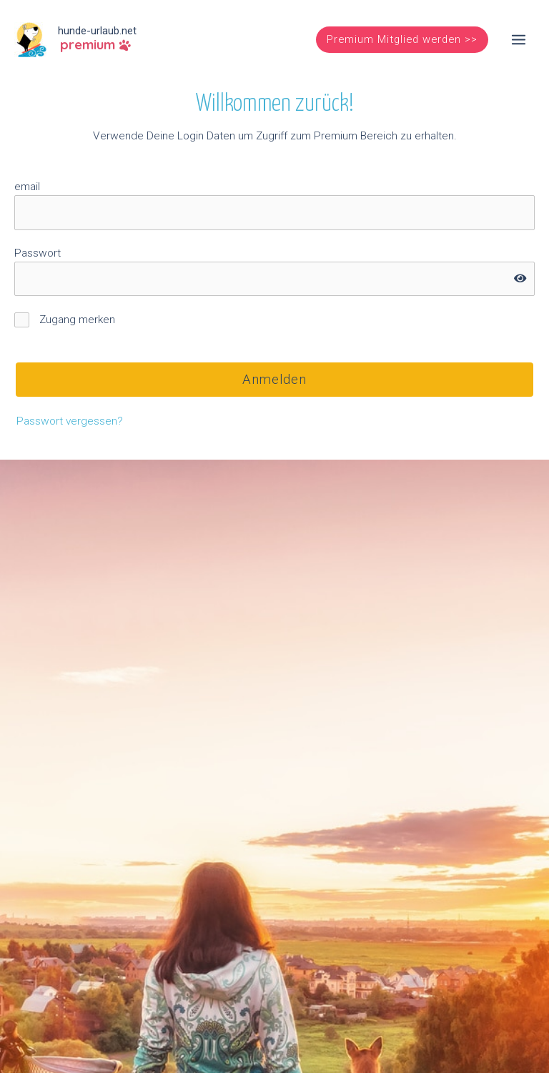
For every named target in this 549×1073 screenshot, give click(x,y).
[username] (274, 212)
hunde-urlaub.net (97, 30)
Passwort (37, 253)
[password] (274, 279)
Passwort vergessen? (69, 421)
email (27, 186)
